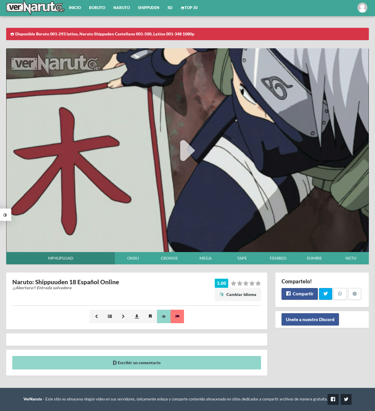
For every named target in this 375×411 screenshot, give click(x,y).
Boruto (97, 8)
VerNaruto (32, 399)
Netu (350, 258)
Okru (133, 258)
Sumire (314, 258)
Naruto (121, 8)
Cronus (169, 258)
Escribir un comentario (137, 362)
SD (170, 8)
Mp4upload (60, 258)
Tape (242, 258)
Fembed (278, 258)
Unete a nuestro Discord (310, 319)
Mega (206, 258)
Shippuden (148, 8)
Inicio (75, 8)
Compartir (299, 293)
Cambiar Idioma (237, 294)
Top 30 (189, 8)
